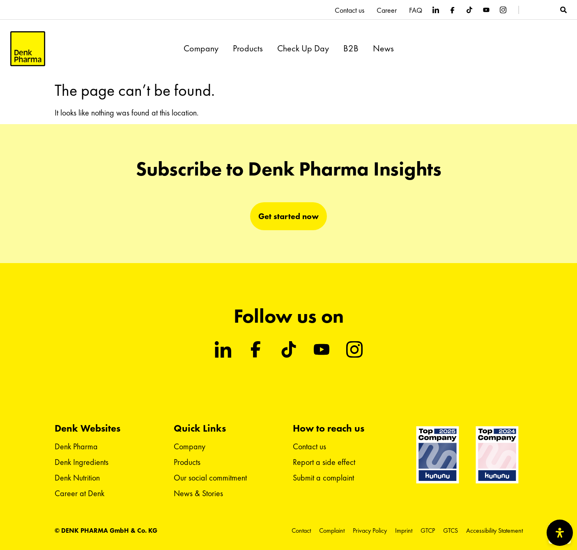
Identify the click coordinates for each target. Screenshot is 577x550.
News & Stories (198, 493)
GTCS (450, 530)
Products (248, 48)
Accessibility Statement (494, 530)
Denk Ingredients (81, 462)
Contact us (349, 10)
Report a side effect (324, 462)
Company (201, 48)
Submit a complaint (323, 478)
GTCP (428, 530)
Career (387, 10)
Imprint (403, 530)
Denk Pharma (76, 446)
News (383, 48)
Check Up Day (303, 48)
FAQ (415, 10)
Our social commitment (210, 478)
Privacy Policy (370, 530)
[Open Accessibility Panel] (560, 533)
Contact (301, 530)
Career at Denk (79, 493)
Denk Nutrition (77, 478)
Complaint (332, 530)
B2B (351, 48)
